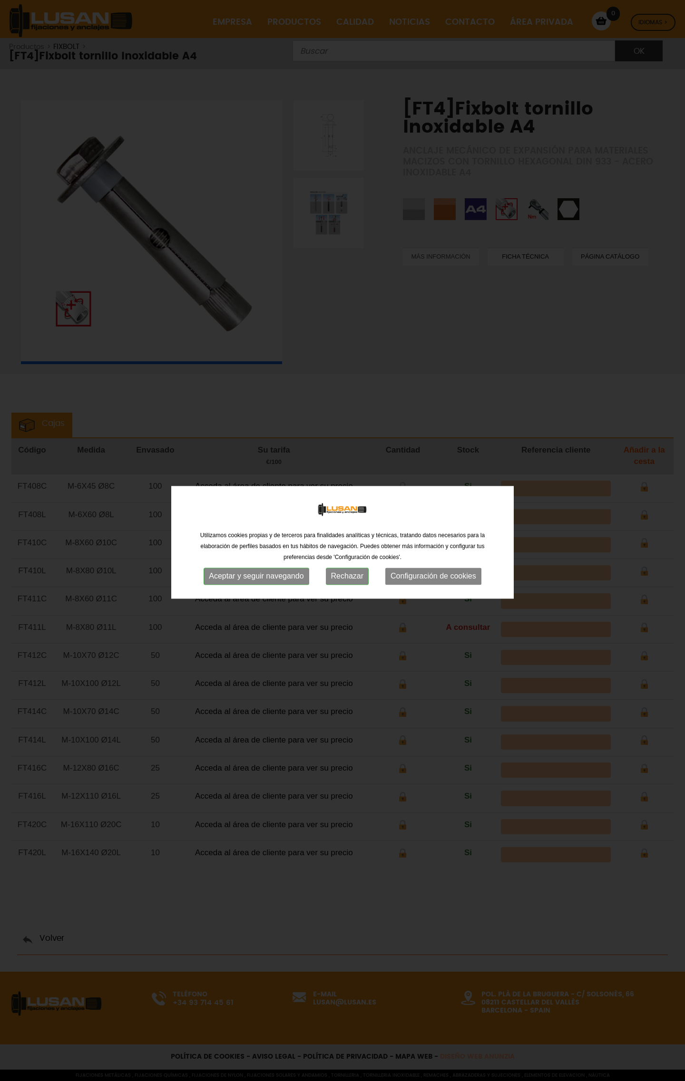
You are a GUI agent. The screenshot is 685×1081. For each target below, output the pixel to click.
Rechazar (347, 579)
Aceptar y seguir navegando (256, 579)
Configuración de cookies (433, 579)
